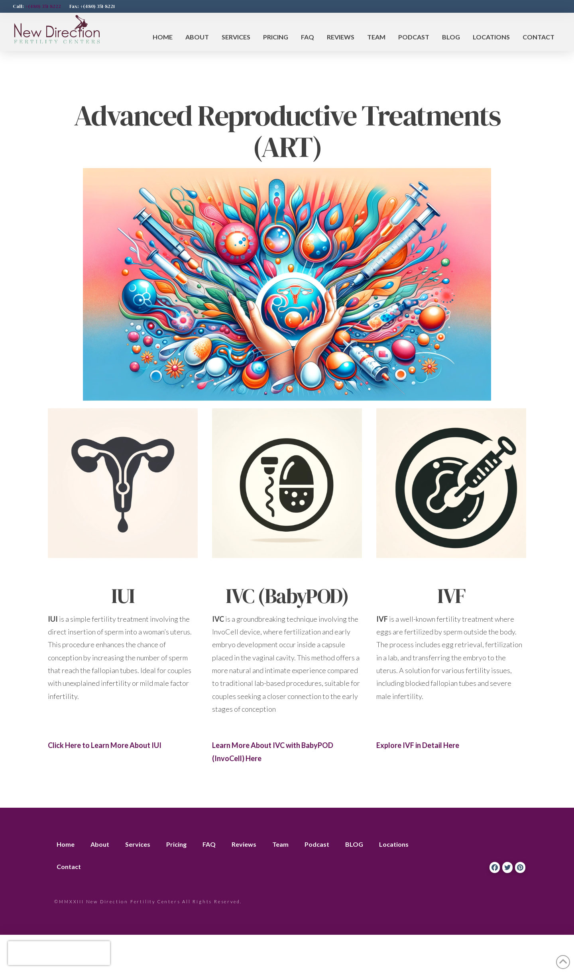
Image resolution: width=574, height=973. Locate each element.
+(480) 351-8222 (43, 6)
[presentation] (59, 953)
